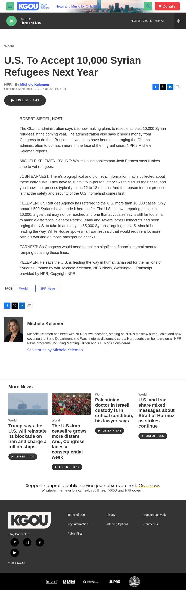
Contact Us (150, 524)
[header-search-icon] (148, 6)
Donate (169, 6)
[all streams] (180, 21)
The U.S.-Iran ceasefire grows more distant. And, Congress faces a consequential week (69, 441)
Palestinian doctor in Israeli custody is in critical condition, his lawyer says (114, 410)
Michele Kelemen (34, 85)
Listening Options (117, 524)
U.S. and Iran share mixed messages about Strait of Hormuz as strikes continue (156, 413)
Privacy (110, 514)
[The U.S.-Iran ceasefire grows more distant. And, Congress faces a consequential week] (71, 404)
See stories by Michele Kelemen (55, 349)
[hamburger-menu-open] (10, 6)
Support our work (154, 514)
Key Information (77, 524)
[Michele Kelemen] (13, 329)
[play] (11, 21)
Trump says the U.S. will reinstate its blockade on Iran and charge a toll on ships (27, 436)
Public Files (75, 533)
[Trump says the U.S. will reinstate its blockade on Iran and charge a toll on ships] (28, 404)
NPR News (48, 288)
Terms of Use (76, 514)
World (9, 46)
